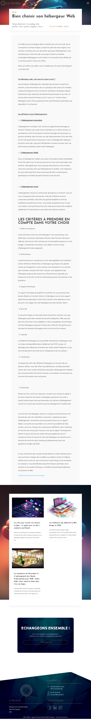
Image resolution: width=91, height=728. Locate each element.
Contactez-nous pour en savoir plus (31, 485)
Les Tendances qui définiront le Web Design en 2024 (63, 533)
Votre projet (46, 651)
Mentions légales (14, 718)
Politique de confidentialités (18, 716)
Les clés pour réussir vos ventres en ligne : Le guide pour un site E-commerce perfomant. (27, 534)
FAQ (10, 721)
